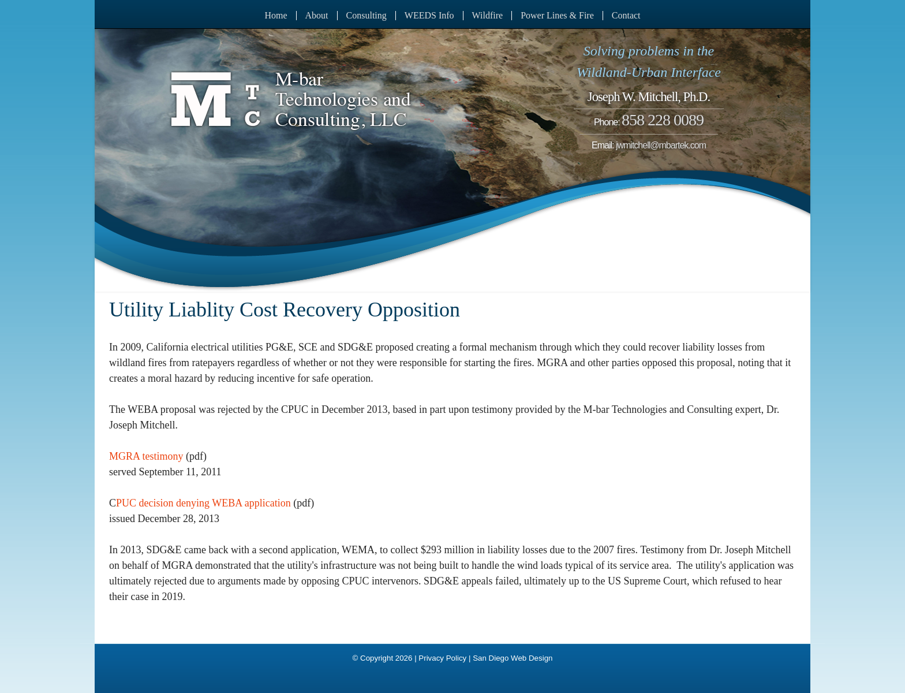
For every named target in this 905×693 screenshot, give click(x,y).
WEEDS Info (429, 15)
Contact (626, 15)
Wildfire (487, 15)
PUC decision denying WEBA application (203, 503)
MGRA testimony (146, 456)
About (316, 15)
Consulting (366, 15)
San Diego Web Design (512, 658)
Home (275, 15)
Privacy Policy (442, 658)
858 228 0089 (663, 120)
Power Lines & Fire (557, 15)
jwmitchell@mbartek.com (661, 145)
